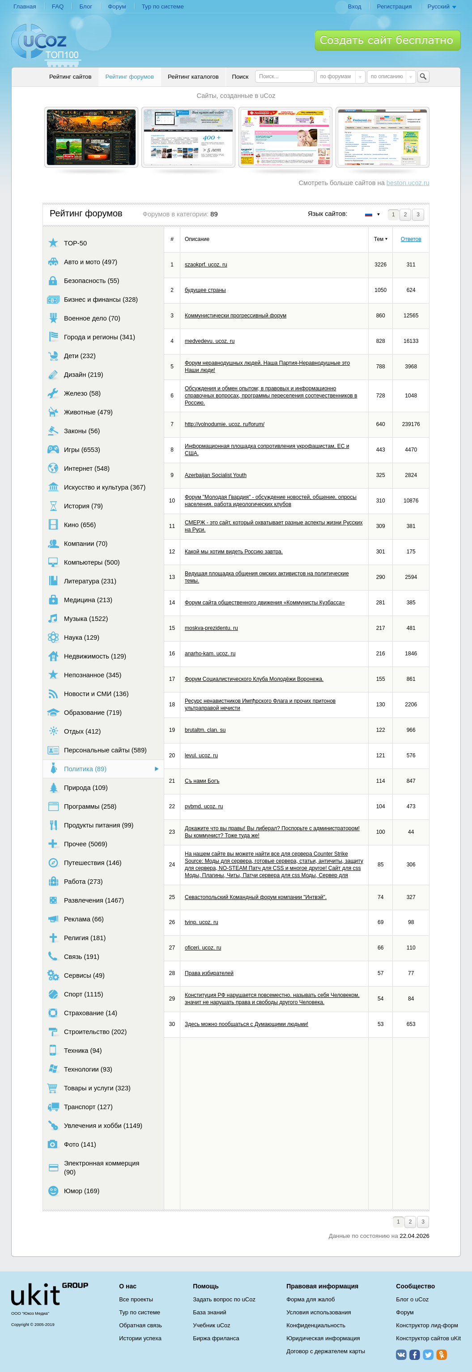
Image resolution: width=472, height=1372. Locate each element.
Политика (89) (76, 768)
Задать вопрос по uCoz (224, 1299)
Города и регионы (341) (91, 336)
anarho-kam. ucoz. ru (210, 653)
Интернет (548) (78, 468)
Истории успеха (140, 1338)
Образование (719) (84, 712)
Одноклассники (441, 1354)
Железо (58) (74, 393)
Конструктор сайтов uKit (428, 1338)
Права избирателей (209, 973)
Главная (24, 6)
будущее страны (205, 290)
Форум (117, 6)
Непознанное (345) (84, 674)
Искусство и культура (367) (96, 487)
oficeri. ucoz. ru (203, 948)
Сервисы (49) (76, 975)
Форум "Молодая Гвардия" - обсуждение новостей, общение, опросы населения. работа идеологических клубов (271, 500)
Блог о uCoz (412, 1299)
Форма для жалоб (310, 1299)
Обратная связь (140, 1325)
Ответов (411, 239)
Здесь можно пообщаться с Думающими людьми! (246, 1024)
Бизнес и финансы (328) (92, 299)
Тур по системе (163, 6)
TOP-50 (67, 242)
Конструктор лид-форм (427, 1325)
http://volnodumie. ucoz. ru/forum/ (224, 424)
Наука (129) (73, 637)
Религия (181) (76, 937)
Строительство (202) (87, 1031)
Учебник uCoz (211, 1325)
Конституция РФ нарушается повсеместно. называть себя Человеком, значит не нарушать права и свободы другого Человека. (272, 998)
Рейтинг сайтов (70, 76)
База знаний (209, 1312)
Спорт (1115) (75, 994)
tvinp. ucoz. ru (201, 922)
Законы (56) (73, 430)
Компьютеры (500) (83, 562)
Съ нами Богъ (202, 781)
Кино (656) (71, 524)
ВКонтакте (401, 1354)
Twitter (428, 1354)
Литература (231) (81, 580)
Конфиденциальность (315, 1325)
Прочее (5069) (77, 843)
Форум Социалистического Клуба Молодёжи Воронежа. (254, 679)
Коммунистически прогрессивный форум (235, 315)
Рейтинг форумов (130, 76)
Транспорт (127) (80, 1106)
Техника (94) (74, 1050)
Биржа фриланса (216, 1338)
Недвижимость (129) (86, 656)
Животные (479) (80, 411)
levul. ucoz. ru (201, 755)
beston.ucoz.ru (408, 182)
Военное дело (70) (83, 318)
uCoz (49, 1294)
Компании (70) (77, 543)
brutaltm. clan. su (205, 730)
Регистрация (394, 6)
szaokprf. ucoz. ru (206, 265)
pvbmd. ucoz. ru (204, 806)
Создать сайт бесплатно (388, 40)
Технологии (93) (79, 1069)
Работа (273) (75, 881)
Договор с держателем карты (325, 1351)
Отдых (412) (74, 731)
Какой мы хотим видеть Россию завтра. (234, 552)
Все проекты (136, 1299)
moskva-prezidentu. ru (211, 628)
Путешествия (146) (84, 862)
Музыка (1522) (77, 618)
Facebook (414, 1354)
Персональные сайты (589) (97, 749)
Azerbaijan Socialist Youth (216, 475)
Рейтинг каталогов (193, 76)
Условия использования (318, 1312)
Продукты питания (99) (90, 825)
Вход (354, 6)
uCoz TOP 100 (46, 45)
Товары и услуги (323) (89, 1087)
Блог (85, 6)
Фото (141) (71, 1144)
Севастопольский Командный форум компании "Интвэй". (256, 897)
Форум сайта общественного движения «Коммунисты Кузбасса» (265, 602)
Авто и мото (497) (82, 261)
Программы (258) (81, 806)
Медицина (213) (79, 599)
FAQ (58, 6)
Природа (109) (77, 787)
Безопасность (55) (83, 280)
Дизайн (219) (75, 374)
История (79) (75, 505)
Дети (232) (71, 355)
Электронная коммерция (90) (93, 1168)
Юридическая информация (323, 1338)
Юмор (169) (73, 1190)
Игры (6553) (73, 449)
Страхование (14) (82, 1012)
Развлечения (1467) (85, 900)
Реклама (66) (75, 918)
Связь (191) (73, 956)
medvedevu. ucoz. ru (209, 341)
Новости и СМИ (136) (88, 693)
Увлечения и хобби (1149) (94, 1125)
